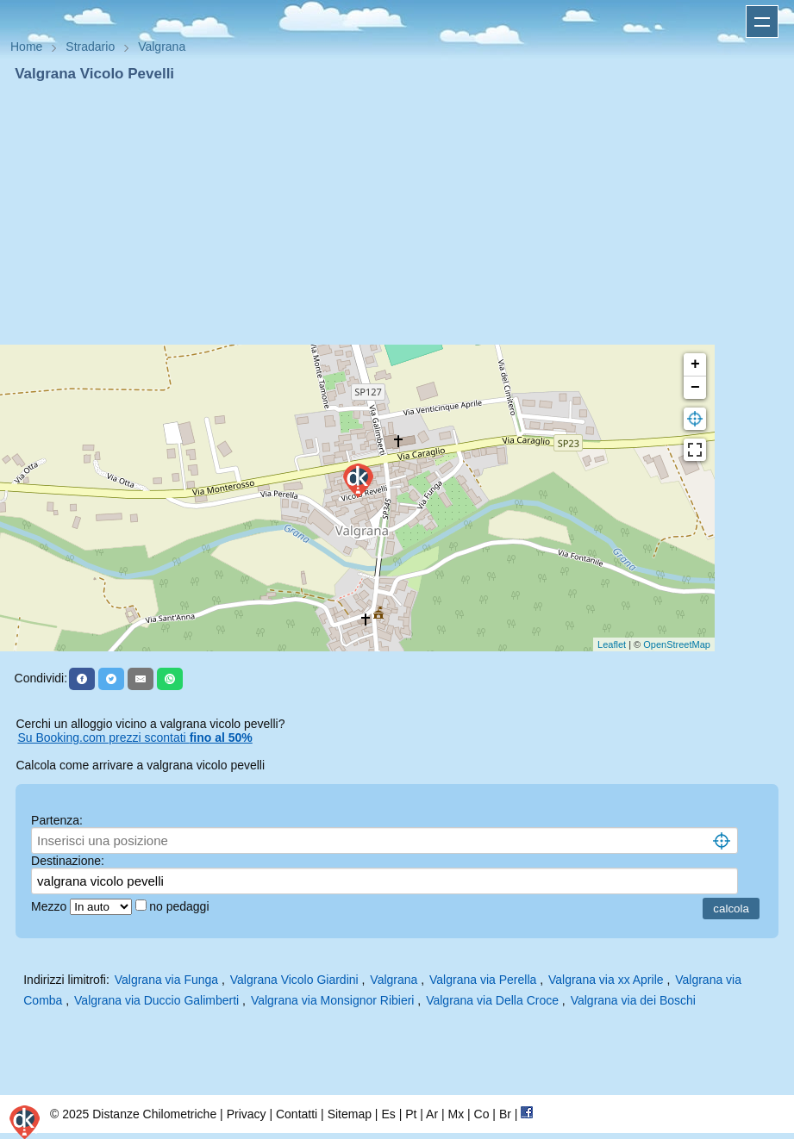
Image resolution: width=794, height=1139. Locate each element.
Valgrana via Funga (166, 980)
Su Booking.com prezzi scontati (134, 737)
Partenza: (57, 820)
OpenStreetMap (676, 644)
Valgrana (393, 980)
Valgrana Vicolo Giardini (294, 980)
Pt (410, 1114)
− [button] (695, 387)
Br (505, 1114)
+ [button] (695, 364)
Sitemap (350, 1114)
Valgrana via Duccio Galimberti (156, 1000)
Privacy (246, 1114)
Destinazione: (67, 861)
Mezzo (50, 906)
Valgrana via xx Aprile (606, 980)
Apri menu (762, 21)
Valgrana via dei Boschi (633, 1000)
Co (482, 1114)
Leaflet (611, 644)
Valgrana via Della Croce (492, 1000)
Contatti (296, 1114)
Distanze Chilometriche (154, 1114)
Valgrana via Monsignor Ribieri (333, 1000)
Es (388, 1114)
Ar (432, 1114)
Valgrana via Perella (482, 980)
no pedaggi (180, 906)
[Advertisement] (397, 213)
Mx (455, 1114)
